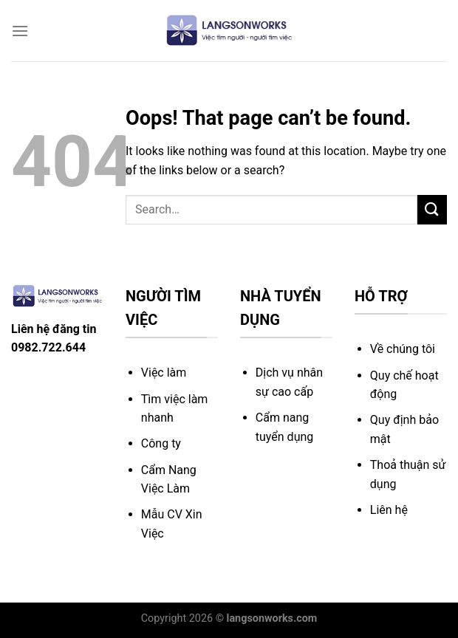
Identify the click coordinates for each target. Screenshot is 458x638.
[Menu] (20, 31)
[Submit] (432, 209)
